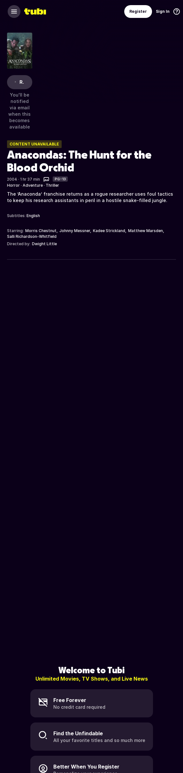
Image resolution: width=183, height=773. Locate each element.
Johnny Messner (74, 230)
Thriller (52, 185)
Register (138, 11)
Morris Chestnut (41, 230)
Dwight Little (44, 243)
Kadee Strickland (109, 230)
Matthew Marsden (145, 230)
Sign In (163, 11)
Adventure (33, 185)
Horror (13, 185)
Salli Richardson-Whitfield (32, 236)
